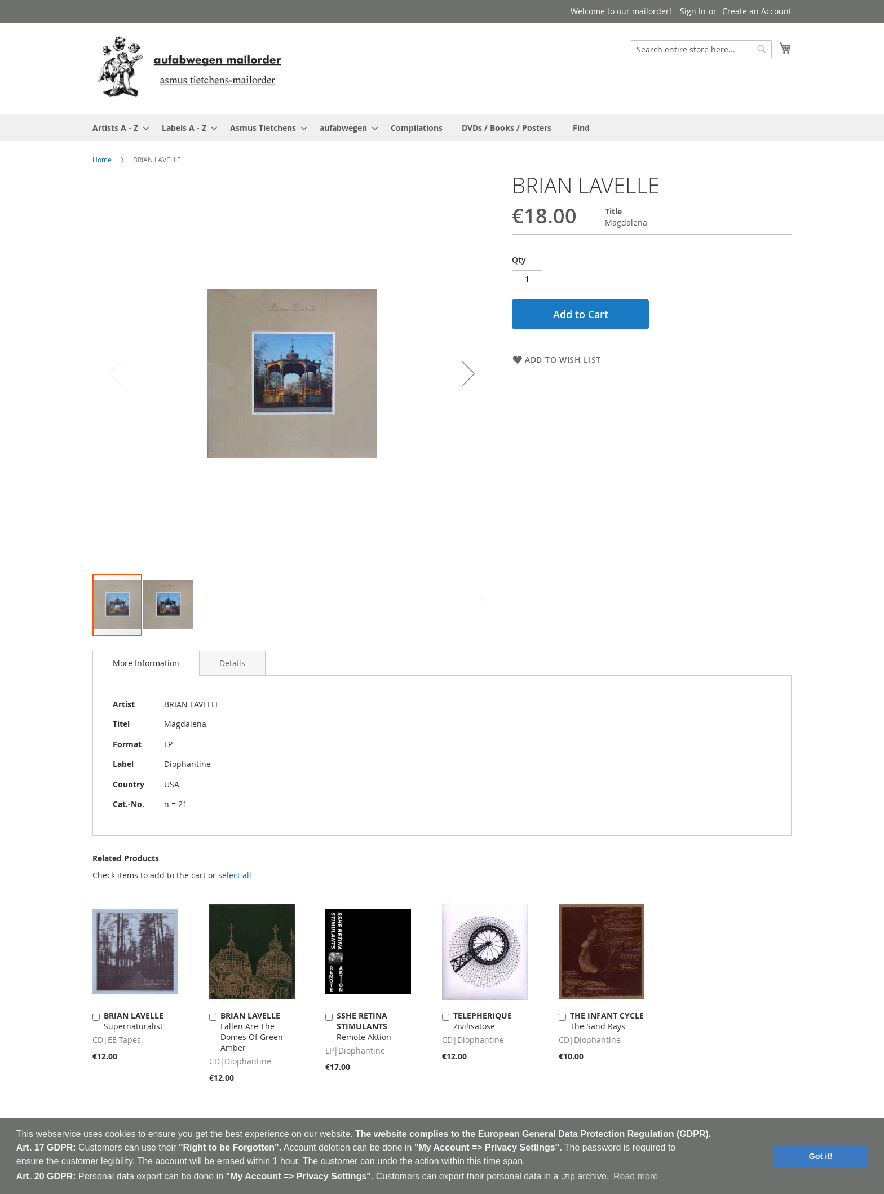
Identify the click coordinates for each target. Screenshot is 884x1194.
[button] (468, 373)
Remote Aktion (364, 1026)
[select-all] (234, 875)
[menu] (442, 127)
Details (232, 663)
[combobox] (701, 49)
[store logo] (189, 68)
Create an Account (757, 11)
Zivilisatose (482, 1021)
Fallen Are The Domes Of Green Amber (251, 1031)
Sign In (693, 11)
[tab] (146, 663)
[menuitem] (117, 127)
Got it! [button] (821, 1156)
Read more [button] (635, 1176)
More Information (146, 663)
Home (102, 159)
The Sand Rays (607, 1021)
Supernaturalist (133, 1021)
